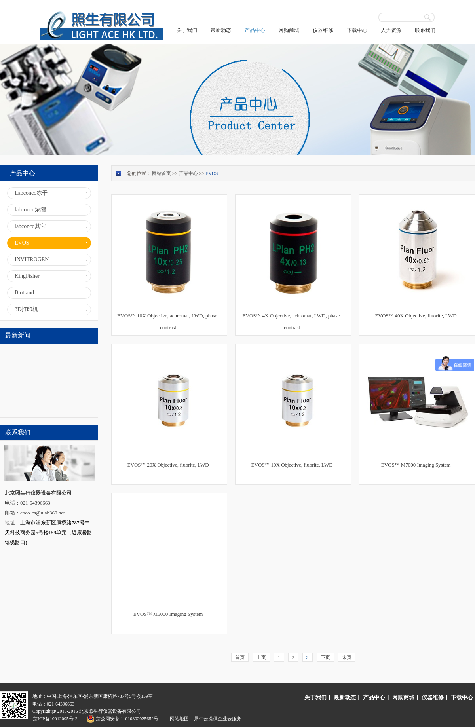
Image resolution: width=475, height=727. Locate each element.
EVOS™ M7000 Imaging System (416, 465)
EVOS (211, 173)
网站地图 (178, 718)
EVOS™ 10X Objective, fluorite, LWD (292, 465)
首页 (240, 657)
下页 (325, 657)
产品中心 (188, 173)
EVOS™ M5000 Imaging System (168, 614)
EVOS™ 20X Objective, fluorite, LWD (168, 465)
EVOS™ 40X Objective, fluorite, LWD (416, 316)
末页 (347, 657)
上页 (261, 657)
